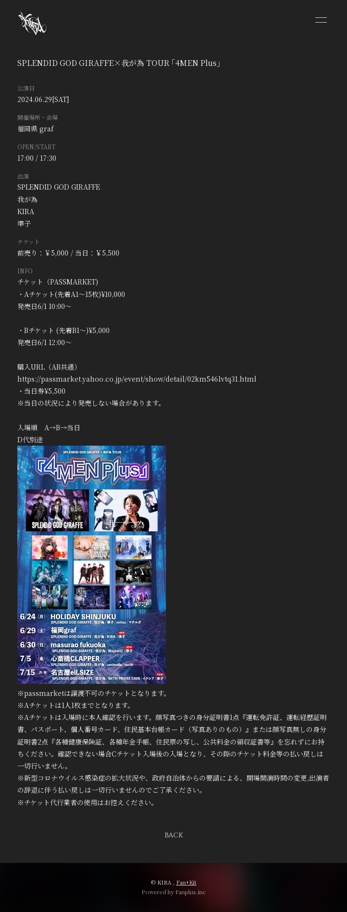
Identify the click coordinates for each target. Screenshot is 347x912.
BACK (174, 835)
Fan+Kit (186, 882)
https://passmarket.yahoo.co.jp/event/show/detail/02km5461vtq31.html (137, 379)
